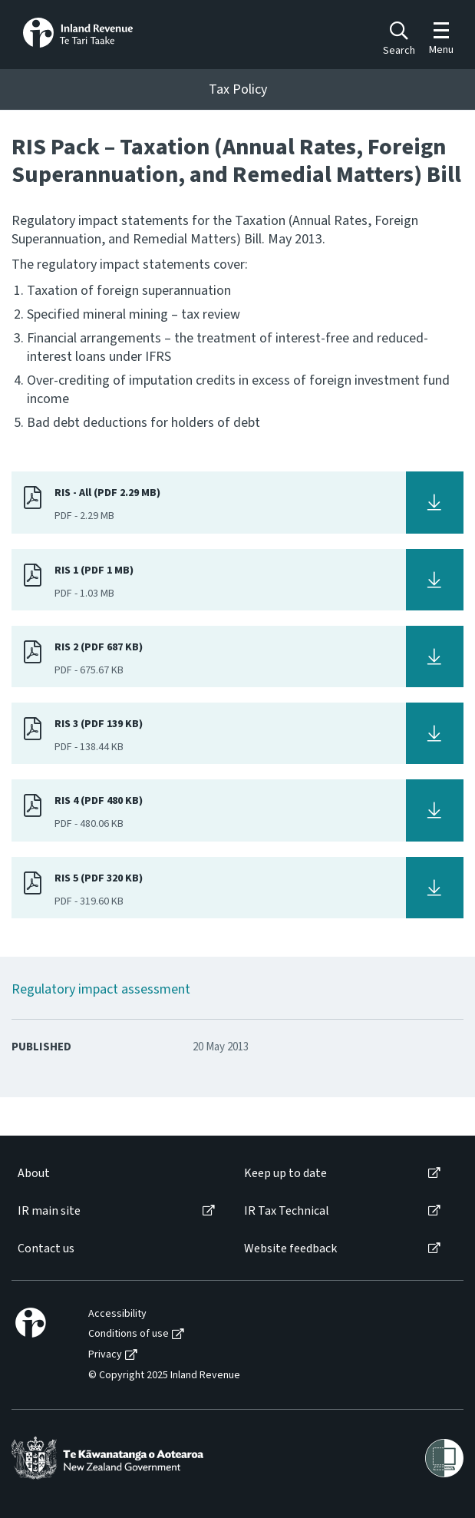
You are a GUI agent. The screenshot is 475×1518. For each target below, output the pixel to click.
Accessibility (117, 1314)
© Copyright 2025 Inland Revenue (164, 1375)
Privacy (105, 1354)
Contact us (46, 1249)
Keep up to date (285, 1173)
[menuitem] (115, 1173)
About (34, 1173)
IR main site (49, 1211)
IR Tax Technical (286, 1211)
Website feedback (290, 1249)
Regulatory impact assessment (101, 989)
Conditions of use (128, 1334)
